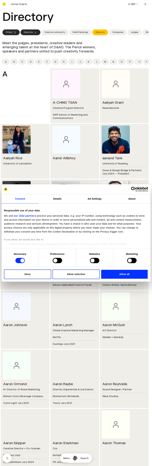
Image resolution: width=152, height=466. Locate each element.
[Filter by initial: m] (105, 61)
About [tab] (132, 198)
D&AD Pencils (10, 396)
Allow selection (76, 274)
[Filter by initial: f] (47, 61)
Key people (8, 376)
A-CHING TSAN (65, 103)
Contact (106, 372)
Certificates (9, 404)
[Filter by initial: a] (6, 61)
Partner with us (61, 376)
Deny (28, 274)
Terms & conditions (63, 396)
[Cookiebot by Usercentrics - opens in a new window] (133, 189)
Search (84, 458)
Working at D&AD (62, 372)
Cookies (57, 400)
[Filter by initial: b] (14, 61)
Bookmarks (108, 404)
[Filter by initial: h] (64, 61)
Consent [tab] (20, 198)
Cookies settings (17, 447)
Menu (66, 458)
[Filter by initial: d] (30, 61)
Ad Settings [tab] (94, 198)
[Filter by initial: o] (122, 61)
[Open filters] (7, 458)
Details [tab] (57, 198)
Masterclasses (11, 408)
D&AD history (10, 372)
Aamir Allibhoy (64, 158)
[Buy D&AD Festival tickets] (19, 4)
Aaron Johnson (15, 325)
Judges (134, 32)
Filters (11, 32)
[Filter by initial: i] (72, 61)
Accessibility (59, 408)
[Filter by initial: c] (22, 61)
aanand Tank (112, 158)
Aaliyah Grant (113, 103)
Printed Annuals (11, 400)
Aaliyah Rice (12, 158)
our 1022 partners (25, 215)
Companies (117, 32)
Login (104, 396)
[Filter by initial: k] (88, 61)
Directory (30, 32)
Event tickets (10, 412)
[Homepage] (75, 458)
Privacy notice (60, 404)
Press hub (107, 376)
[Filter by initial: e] (39, 61)
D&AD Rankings (80, 32)
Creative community (55, 32)
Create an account (112, 400)
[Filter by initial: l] (97, 61)
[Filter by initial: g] (55, 61)
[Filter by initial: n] (113, 61)
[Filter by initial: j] (80, 61)
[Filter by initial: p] (130, 61)
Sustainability (10, 380)
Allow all (124, 274)
